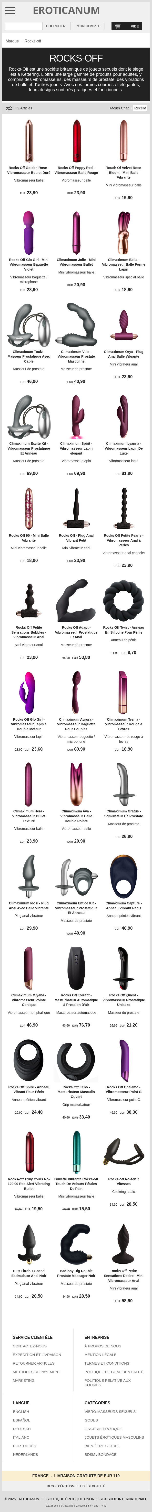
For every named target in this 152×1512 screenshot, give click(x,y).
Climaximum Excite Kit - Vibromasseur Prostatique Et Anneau (29, 448)
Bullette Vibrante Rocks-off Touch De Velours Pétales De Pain (76, 1184)
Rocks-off (33, 41)
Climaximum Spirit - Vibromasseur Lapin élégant (76, 448)
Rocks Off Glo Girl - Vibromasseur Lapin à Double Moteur (29, 724)
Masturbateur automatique (76, 1013)
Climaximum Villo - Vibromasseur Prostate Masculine (76, 356)
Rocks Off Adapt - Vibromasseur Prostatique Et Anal (76, 632)
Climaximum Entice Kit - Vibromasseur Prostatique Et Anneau (76, 908)
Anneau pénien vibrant (124, 916)
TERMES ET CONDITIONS (106, 1363)
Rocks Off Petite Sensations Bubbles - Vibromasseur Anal (28, 632)
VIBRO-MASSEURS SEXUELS (110, 1411)
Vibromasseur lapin (76, 461)
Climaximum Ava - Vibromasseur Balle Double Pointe (76, 816)
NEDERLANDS (25, 1454)
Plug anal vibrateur (29, 916)
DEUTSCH (22, 1429)
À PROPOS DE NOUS (102, 1346)
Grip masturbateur (76, 1105)
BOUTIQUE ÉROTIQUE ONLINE (71, 1499)
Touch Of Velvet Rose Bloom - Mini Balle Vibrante (123, 172)
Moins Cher (119, 108)
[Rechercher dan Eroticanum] (24, 26)
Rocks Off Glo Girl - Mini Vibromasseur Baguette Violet (29, 264)
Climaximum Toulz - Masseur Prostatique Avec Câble (29, 356)
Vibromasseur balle (28, 180)
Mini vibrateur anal (124, 364)
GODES (91, 1420)
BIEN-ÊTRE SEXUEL (102, 1446)
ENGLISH (21, 1411)
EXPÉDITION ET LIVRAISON (37, 1355)
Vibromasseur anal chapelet (123, 553)
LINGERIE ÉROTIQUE (103, 1429)
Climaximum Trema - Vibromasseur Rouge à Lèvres (123, 724)
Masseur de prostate (28, 369)
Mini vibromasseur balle (124, 185)
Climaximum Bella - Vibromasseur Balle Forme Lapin (123, 264)
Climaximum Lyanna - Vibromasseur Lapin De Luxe (124, 448)
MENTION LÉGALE (100, 1355)
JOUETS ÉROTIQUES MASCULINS (114, 1437)
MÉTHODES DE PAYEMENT (36, 1372)
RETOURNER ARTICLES (33, 1363)
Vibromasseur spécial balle (123, 277)
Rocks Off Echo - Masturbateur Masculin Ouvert (76, 1092)
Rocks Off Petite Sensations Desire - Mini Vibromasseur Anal (123, 1275)
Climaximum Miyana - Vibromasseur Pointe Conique (28, 1000)
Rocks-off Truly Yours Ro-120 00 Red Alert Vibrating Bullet (29, 1184)
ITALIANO (21, 1437)
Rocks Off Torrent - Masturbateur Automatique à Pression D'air (76, 1000)
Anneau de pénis (123, 640)
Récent (140, 108)
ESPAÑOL (21, 1420)
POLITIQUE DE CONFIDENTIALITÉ (114, 1372)
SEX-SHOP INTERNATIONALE (123, 1499)
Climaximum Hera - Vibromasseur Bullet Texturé (28, 816)
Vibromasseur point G (123, 1100)
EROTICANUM (66, 10)
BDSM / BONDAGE (101, 1454)
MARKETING (23, 1380)
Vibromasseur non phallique (29, 1013)
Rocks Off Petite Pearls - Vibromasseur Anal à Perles (124, 540)
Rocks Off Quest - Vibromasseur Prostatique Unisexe (123, 1000)
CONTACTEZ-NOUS (30, 1346)
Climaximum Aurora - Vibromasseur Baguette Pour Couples (76, 724)
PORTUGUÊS (24, 1446)
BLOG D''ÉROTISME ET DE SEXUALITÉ (76, 1486)
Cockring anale (123, 1192)
